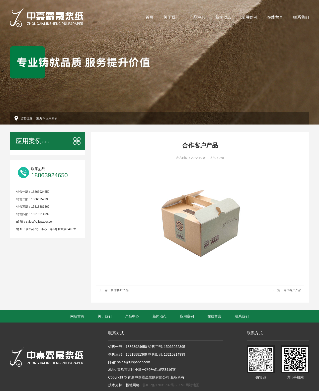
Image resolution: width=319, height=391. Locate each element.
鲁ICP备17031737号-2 (160, 385)
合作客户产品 (120, 290)
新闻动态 (223, 17)
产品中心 (197, 17)
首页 (150, 17)
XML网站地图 (189, 385)
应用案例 (249, 18)
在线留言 (275, 17)
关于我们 (171, 17)
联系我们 (301, 17)
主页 (39, 118)
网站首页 (77, 316)
